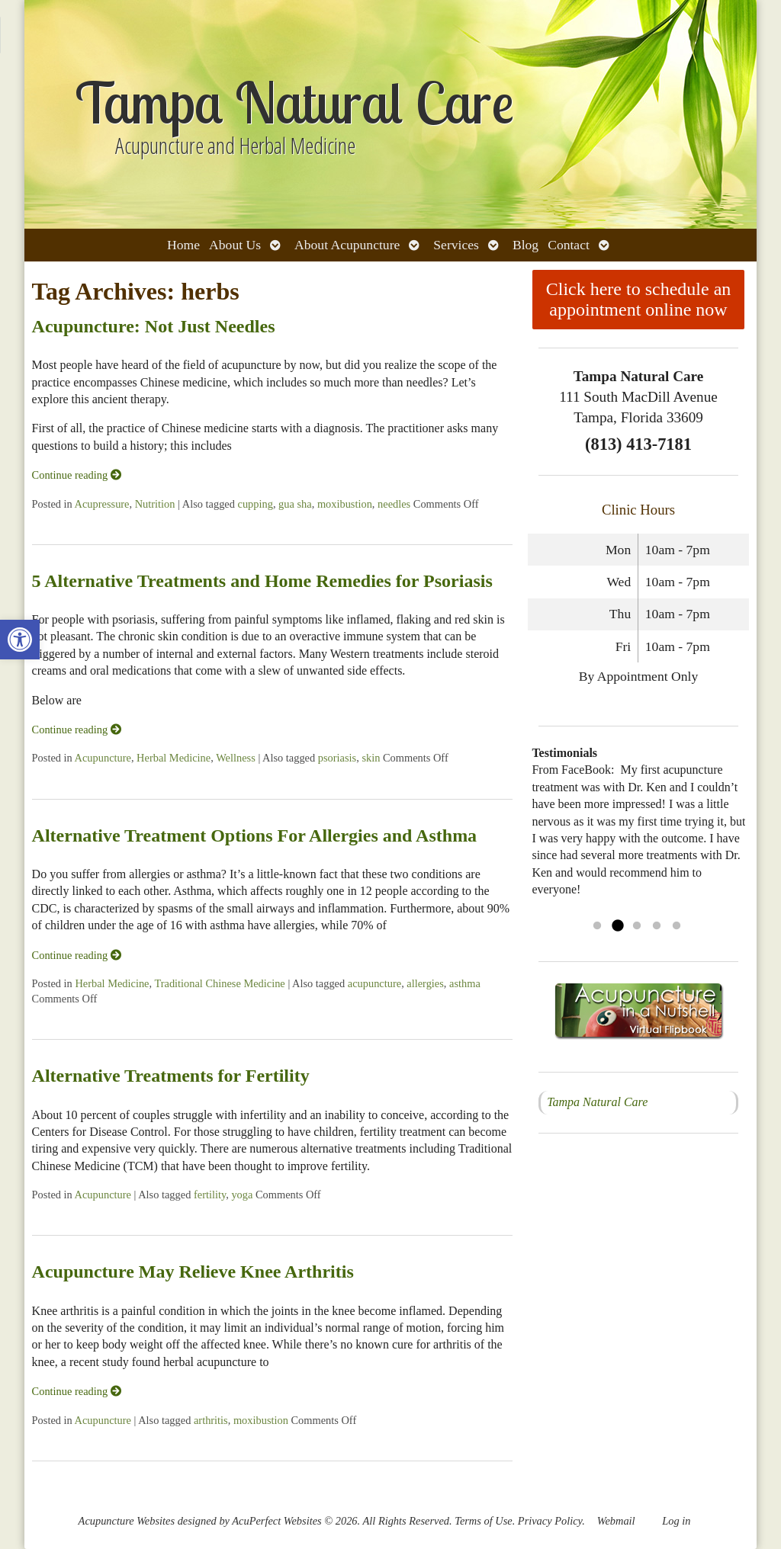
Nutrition (155, 504)
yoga (241, 1194)
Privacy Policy (550, 1521)
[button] (20, 639)
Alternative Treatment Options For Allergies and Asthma (254, 835)
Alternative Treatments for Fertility (171, 1076)
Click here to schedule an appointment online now (638, 299)
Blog (525, 244)
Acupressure (102, 504)
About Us (235, 244)
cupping (255, 504)
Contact (569, 244)
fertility (210, 1194)
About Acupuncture (347, 244)
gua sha (295, 504)
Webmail (616, 1521)
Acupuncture (103, 758)
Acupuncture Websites (127, 1521)
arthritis (211, 1420)
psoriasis (337, 758)
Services (456, 244)
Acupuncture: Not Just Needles (153, 326)
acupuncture (374, 983)
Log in (676, 1521)
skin (371, 758)
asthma (464, 983)
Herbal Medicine (174, 758)
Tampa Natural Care (597, 1101)
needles (394, 504)
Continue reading (76, 475)
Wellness (236, 758)
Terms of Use (483, 1521)
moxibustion (344, 504)
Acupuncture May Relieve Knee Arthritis (193, 1271)
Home (183, 244)
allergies (425, 983)
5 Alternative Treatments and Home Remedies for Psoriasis (262, 581)
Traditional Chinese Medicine (219, 983)
